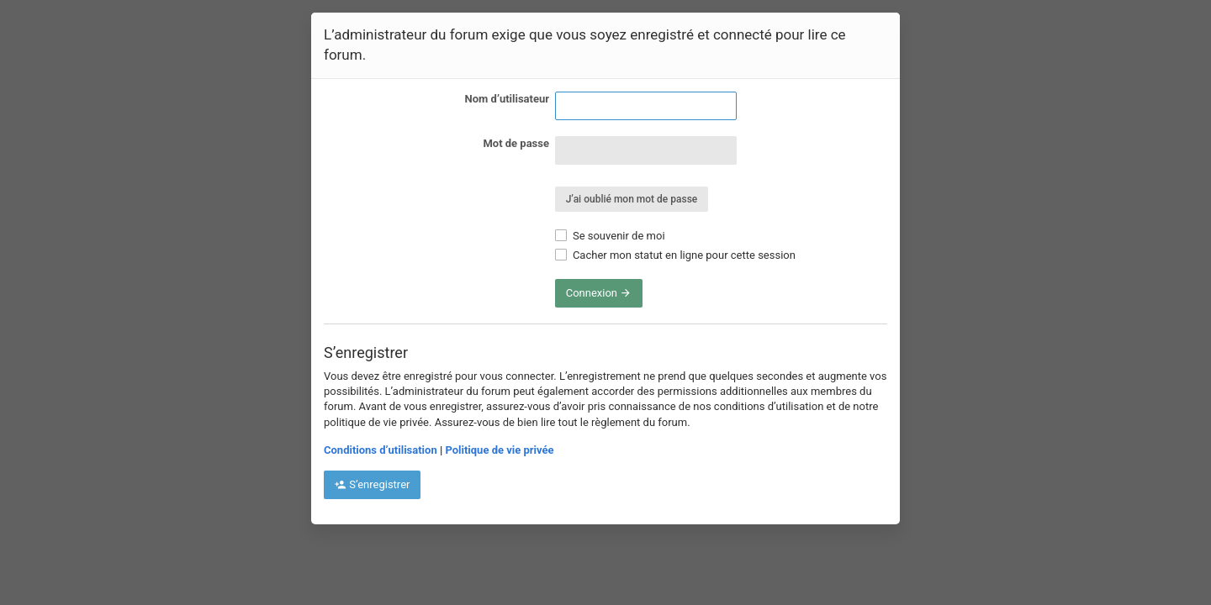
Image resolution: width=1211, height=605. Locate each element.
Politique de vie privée (499, 450)
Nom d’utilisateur (507, 98)
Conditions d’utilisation (380, 450)
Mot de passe (516, 143)
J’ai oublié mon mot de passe (632, 199)
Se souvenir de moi (610, 235)
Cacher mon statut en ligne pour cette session (675, 255)
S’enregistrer (372, 484)
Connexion (599, 293)
